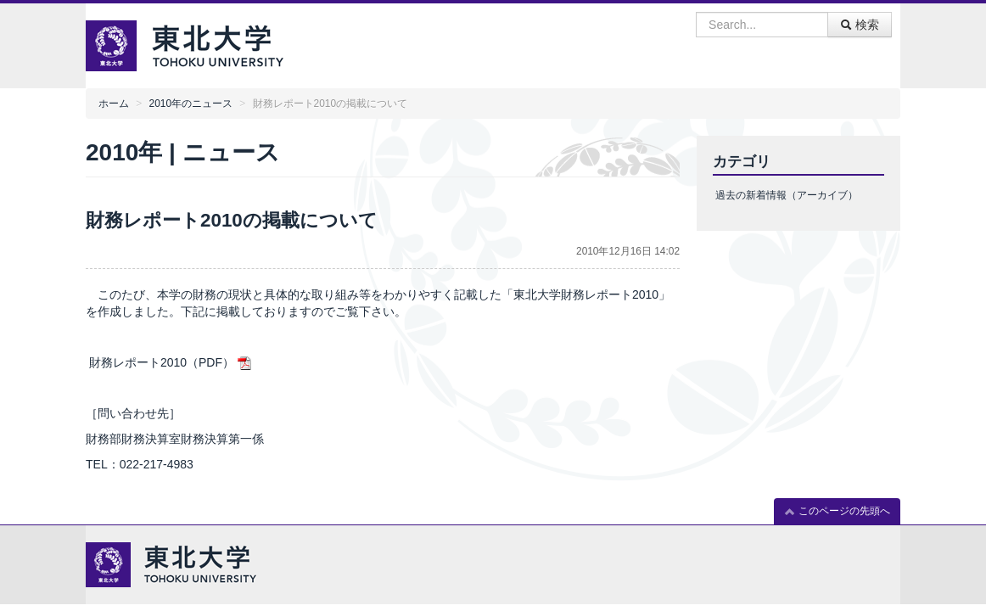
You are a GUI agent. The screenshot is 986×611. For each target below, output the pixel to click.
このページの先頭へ (837, 511)
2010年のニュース (190, 103)
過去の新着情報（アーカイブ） (786, 195)
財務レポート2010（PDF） (161, 362)
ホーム (113, 103)
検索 (859, 24)
